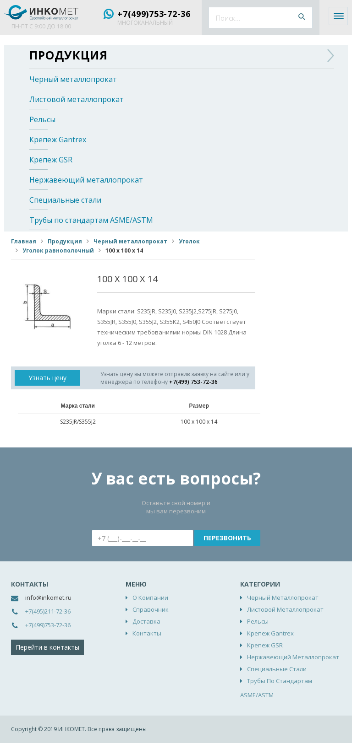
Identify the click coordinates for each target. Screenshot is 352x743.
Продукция (68, 55)
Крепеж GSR (50, 160)
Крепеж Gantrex (57, 140)
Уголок (189, 241)
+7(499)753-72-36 (154, 14)
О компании (150, 597)
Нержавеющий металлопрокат (86, 180)
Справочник (150, 609)
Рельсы (42, 119)
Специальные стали (65, 200)
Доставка (146, 621)
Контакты (146, 633)
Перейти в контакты (47, 647)
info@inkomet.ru (48, 597)
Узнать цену (47, 377)
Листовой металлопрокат (76, 99)
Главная (23, 241)
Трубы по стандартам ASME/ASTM (91, 220)
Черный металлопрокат (73, 79)
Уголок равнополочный (58, 250)
